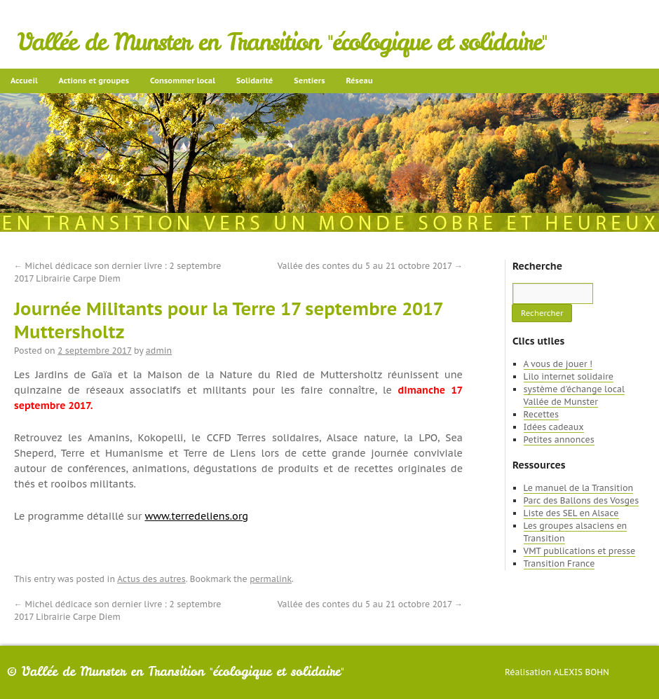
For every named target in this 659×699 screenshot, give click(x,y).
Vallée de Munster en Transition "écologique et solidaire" (282, 42)
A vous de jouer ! (558, 364)
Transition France (559, 563)
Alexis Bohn (581, 672)
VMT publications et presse (580, 551)
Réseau (359, 80)
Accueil (24, 80)
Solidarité (254, 80)
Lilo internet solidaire (568, 376)
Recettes (541, 414)
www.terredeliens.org (196, 516)
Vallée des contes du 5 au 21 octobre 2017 (370, 266)
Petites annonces (559, 439)
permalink (271, 579)
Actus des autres (151, 579)
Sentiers (309, 80)
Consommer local (182, 80)
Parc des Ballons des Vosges (581, 500)
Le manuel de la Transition (579, 488)
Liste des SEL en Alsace (571, 513)
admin (159, 350)
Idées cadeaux (554, 427)
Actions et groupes (94, 80)
